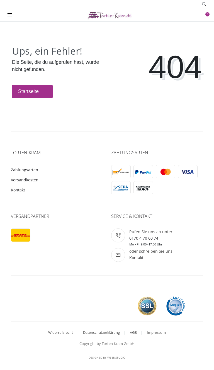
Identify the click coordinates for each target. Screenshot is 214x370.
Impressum (156, 332)
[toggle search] (204, 4)
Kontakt (18, 190)
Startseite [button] (32, 91)
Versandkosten (24, 179)
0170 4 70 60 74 (143, 238)
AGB (133, 332)
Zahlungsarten (24, 169)
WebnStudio (116, 357)
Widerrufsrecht (60, 332)
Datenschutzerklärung (101, 332)
